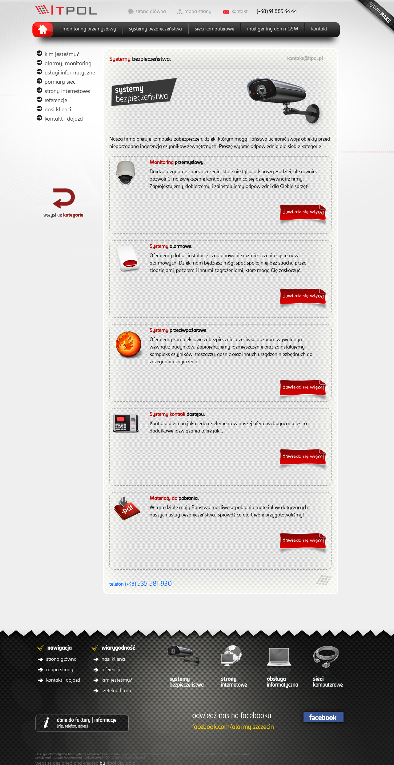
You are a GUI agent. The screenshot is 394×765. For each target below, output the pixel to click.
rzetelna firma (116, 690)
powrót (67, 202)
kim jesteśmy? (62, 53)
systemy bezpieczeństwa (155, 29)
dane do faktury (82, 723)
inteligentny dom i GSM (272, 29)
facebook (323, 717)
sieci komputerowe (214, 29)
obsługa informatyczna (280, 668)
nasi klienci (58, 109)
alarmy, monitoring (68, 63)
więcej (302, 213)
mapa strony (197, 11)
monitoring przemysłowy (89, 29)
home (44, 28)
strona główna (150, 11)
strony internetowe (67, 90)
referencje (56, 100)
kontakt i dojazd (64, 118)
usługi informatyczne (70, 72)
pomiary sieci (61, 81)
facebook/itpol (232, 721)
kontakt (239, 11)
